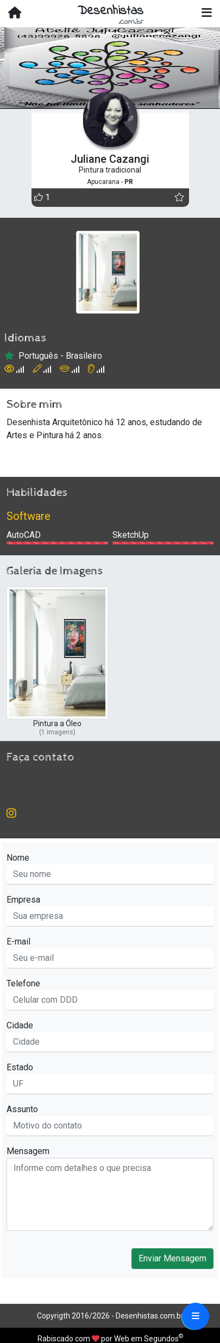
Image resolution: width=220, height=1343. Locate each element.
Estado (20, 1067)
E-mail (18, 941)
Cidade (20, 1025)
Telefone (23, 983)
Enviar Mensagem (172, 1258)
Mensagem (28, 1151)
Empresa (23, 899)
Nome (18, 858)
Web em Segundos (146, 1338)
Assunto (22, 1109)
